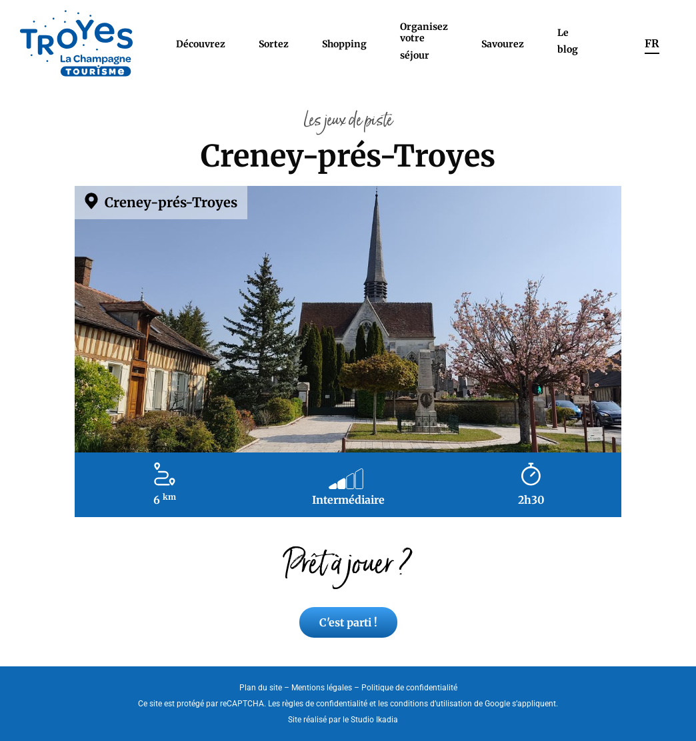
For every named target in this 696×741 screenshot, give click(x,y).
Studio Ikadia (374, 719)
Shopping (344, 44)
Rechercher (611, 43)
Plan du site (260, 687)
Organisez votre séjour (424, 41)
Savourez (502, 44)
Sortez (274, 44)
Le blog (567, 41)
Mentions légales (321, 687)
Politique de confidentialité (409, 687)
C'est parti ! (348, 622)
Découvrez (200, 44)
